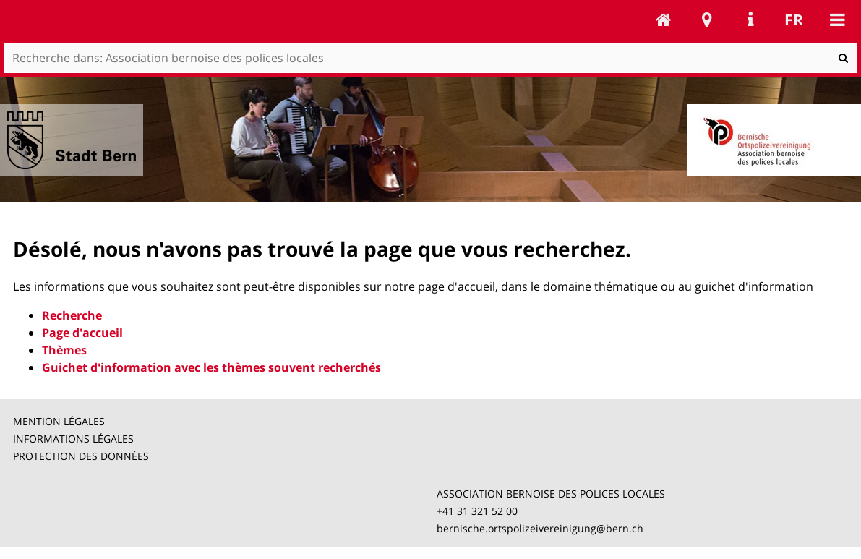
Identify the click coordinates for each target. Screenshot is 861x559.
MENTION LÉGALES (59, 421)
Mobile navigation (837, 19)
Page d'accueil (82, 333)
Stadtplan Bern (707, 19)
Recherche (72, 315)
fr (793, 19)
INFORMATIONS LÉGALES (73, 438)
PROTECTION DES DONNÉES (81, 456)
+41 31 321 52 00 (477, 511)
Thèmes (64, 350)
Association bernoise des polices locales (663, 19)
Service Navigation (750, 19)
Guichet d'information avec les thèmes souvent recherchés (211, 367)
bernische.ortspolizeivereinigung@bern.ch (540, 528)
